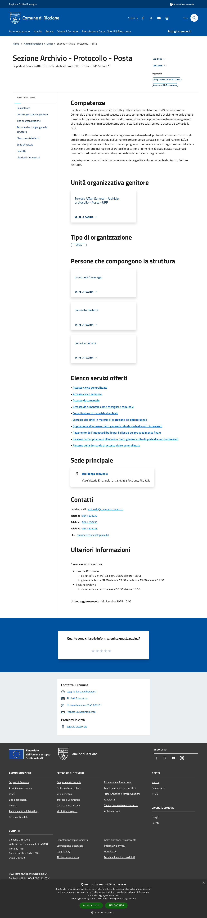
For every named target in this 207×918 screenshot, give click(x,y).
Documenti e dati (18, 817)
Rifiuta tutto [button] (116, 905)
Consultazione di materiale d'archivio (95, 413)
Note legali (110, 851)
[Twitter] (149, 18)
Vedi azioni (160, 66)
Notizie (155, 782)
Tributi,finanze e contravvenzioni (122, 794)
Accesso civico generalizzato (90, 387)
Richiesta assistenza (68, 857)
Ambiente (109, 799)
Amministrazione (33, 43)
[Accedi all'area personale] (182, 4)
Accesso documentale (86, 400)
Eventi (155, 823)
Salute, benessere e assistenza (121, 805)
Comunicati (158, 788)
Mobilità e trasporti (67, 811)
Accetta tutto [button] (91, 905)
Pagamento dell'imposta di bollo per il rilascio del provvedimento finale (117, 432)
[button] (103, 912)
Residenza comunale (95, 474)
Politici (12, 805)
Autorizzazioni (112, 811)
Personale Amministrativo (23, 811)
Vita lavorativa (64, 794)
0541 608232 (89, 516)
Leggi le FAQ (63, 851)
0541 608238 (89, 528)
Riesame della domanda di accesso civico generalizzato (106, 445)
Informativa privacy (114, 846)
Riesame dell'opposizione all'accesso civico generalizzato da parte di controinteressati (125, 439)
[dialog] (103, 899)
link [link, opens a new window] (134, 898)
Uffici (50, 43)
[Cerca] (194, 18)
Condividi (159, 59)
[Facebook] (141, 18)
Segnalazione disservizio (70, 846)
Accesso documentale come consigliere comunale (103, 407)
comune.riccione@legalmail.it (93, 535)
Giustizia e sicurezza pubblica (120, 788)
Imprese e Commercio (68, 800)
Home (16, 43)
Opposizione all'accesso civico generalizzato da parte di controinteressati (117, 426)
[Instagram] (165, 18)
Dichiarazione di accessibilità (119, 857)
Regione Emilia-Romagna (23, 4)
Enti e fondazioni (18, 800)
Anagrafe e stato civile (69, 782)
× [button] (203, 883)
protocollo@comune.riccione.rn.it (105, 509)
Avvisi (155, 794)
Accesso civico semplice (87, 394)
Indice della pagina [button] (26, 97)
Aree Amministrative (20, 788)
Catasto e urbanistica (68, 805)
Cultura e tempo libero (69, 788)
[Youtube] (157, 18)
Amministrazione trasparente (120, 840)
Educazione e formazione (117, 782)
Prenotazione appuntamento (72, 840)
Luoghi (155, 817)
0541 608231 (89, 522)
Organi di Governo (19, 782)
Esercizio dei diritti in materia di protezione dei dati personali (110, 420)
